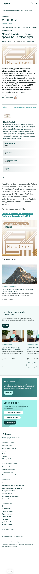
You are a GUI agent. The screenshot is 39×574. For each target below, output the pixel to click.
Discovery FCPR (6, 445)
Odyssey (4, 456)
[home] (5, 4)
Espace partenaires (7, 511)
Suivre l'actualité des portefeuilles (12, 488)
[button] (10, 571)
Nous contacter (6, 508)
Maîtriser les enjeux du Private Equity (13, 485)
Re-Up (4, 453)
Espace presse (6, 516)
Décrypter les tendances (9, 491)
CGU (3, 542)
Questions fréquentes (8, 499)
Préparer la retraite (7, 472)
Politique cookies (20, 542)
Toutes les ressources (8, 483)
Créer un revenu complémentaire (11, 475)
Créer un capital (6, 467)
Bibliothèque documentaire (9, 546)
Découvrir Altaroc (7, 493)
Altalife (4, 451)
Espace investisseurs (8, 514)
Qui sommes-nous (7, 506)
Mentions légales (9, 542)
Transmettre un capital (8, 469)
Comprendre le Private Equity (10, 496)
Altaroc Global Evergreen (9, 448)
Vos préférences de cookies (9, 544)
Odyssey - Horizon (7, 459)
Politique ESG (6, 519)
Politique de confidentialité (25, 544)
